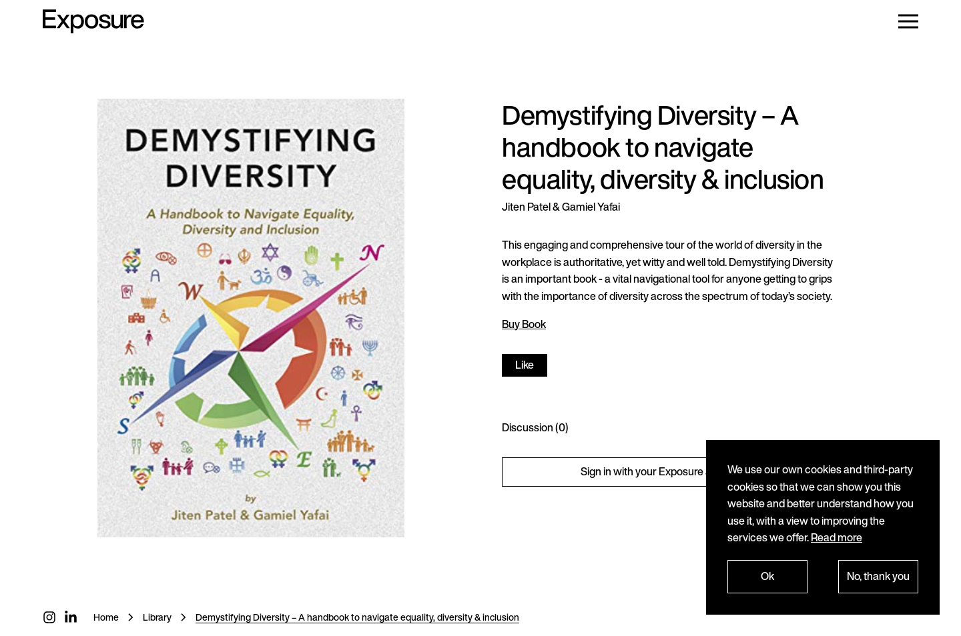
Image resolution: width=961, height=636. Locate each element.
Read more (836, 537)
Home (106, 617)
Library (157, 617)
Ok (767, 576)
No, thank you (878, 576)
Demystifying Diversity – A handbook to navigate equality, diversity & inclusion (357, 617)
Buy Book (524, 324)
